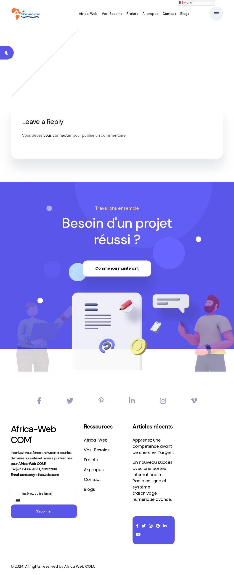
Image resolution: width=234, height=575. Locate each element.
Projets (132, 13)
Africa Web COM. (79, 566)
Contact (169, 13)
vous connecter (57, 135)
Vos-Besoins (112, 13)
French (186, 3)
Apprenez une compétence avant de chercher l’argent (153, 446)
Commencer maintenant (116, 268)
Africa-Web (88, 13)
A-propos (150, 13)
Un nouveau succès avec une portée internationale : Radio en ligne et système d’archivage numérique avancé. (153, 480)
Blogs (184, 13)
